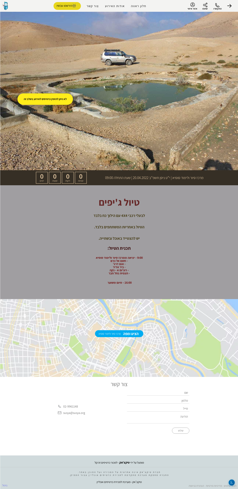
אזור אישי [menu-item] (192, 6)
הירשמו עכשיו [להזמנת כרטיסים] (64, 6)
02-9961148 (70, 406)
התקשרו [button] (217, 8)
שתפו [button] (205, 8)
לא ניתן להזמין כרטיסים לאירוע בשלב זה (45, 99)
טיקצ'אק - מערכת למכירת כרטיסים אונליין (119, 482)
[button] (229, 6)
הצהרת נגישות (196, 486)
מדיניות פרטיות (214, 486)
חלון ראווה (138, 6)
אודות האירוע (115, 6)
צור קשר (92, 6)
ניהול (4, 485)
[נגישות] (231, 482)
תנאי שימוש (230, 486)
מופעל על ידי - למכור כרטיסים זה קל (119, 462)
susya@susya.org (74, 413)
